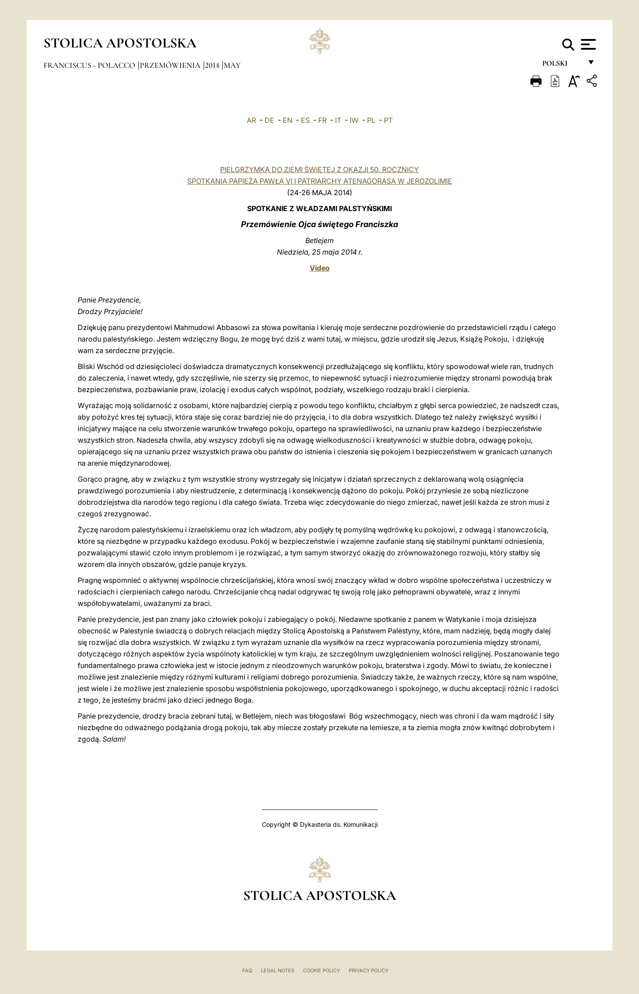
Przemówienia (171, 65)
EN (287, 120)
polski (562, 65)
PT (388, 120)
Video (320, 267)
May (232, 65)
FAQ (247, 970)
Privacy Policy (368, 970)
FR (322, 120)
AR (251, 120)
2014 (213, 65)
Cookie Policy (321, 970)
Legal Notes (277, 970)
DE (269, 120)
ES (305, 120)
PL (371, 120)
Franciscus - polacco (90, 65)
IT (338, 120)
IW (354, 120)
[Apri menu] (587, 44)
